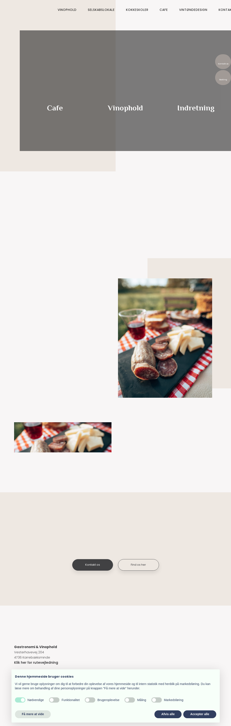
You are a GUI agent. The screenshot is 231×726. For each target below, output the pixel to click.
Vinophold (67, 10)
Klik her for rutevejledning (36, 662)
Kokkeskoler (137, 10)
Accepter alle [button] (199, 714)
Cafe (164, 10)
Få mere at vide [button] (33, 714)
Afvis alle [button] (168, 714)
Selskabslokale (101, 10)
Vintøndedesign (193, 10)
